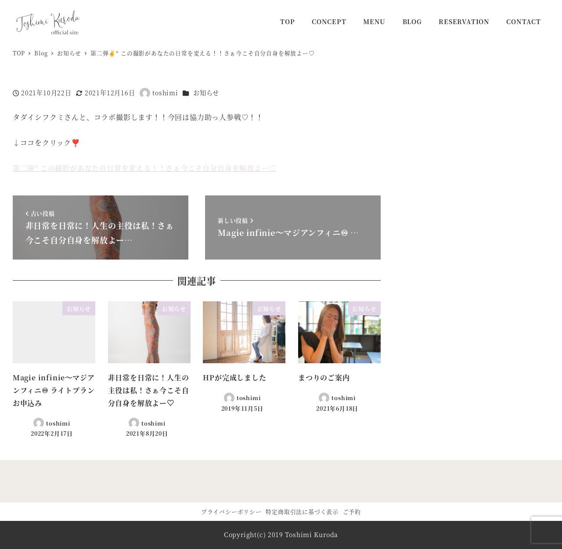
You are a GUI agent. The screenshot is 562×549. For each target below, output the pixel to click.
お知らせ (206, 92)
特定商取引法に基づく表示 (302, 511)
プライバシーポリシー (231, 511)
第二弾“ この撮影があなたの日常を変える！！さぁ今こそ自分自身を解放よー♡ (145, 168)
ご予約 (352, 511)
